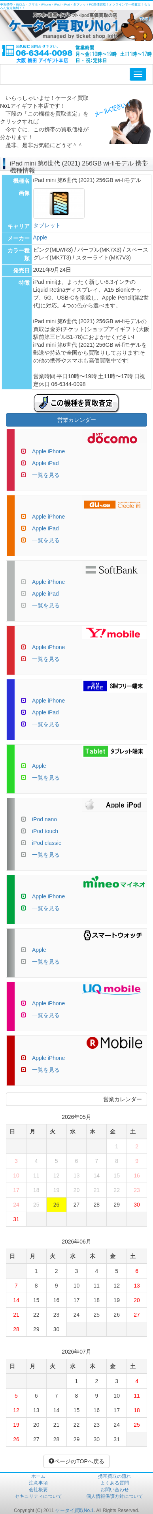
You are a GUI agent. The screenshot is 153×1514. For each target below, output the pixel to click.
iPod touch (45, 831)
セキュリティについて (38, 1496)
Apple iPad (45, 463)
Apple (40, 237)
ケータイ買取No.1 (74, 1510)
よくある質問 (114, 1483)
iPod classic (46, 843)
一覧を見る (46, 475)
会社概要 (38, 1489)
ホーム (38, 1476)
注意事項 (38, 1483)
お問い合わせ (114, 1489)
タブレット (47, 225)
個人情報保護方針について (114, 1496)
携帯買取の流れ (114, 1476)
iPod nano (44, 819)
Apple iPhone (48, 451)
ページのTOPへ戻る (76, 1461)
